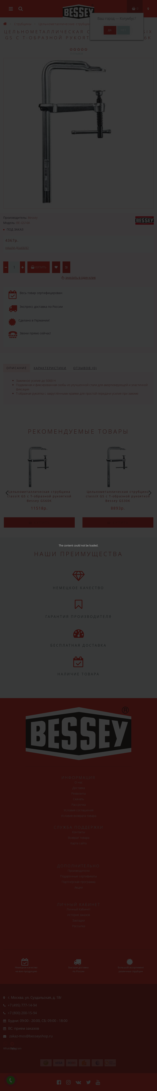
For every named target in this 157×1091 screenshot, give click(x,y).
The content (66, 545)
